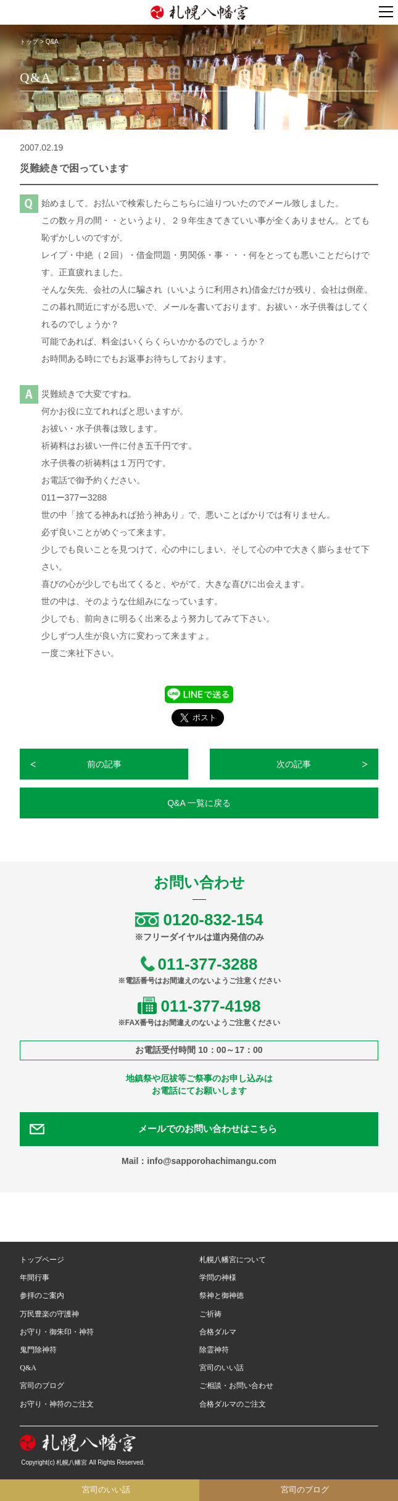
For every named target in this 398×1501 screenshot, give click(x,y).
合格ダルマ (217, 1332)
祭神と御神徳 (221, 1295)
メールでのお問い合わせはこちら (207, 1129)
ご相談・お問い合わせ (236, 1385)
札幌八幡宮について (232, 1259)
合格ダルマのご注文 (232, 1404)
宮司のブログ (42, 1385)
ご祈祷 (210, 1314)
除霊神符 (214, 1349)
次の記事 (293, 764)
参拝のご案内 (42, 1295)
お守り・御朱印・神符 (57, 1332)
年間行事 (34, 1277)
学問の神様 (217, 1277)
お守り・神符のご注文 (57, 1404)
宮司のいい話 (221, 1367)
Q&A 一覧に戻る (199, 803)
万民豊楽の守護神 (49, 1314)
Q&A (28, 1367)
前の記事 (104, 764)
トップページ (42, 1259)
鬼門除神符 (38, 1349)
